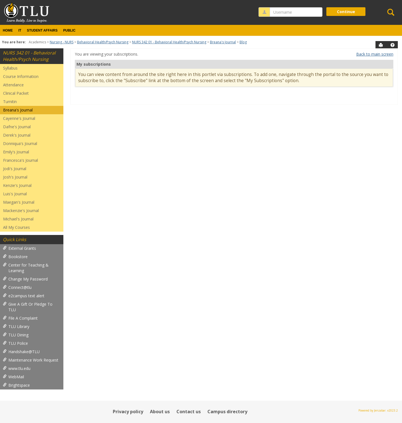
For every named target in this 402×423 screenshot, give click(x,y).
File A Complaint (20, 318)
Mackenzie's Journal (21, 210)
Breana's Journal (223, 42)
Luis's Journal (15, 193)
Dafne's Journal (17, 126)
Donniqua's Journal (20, 143)
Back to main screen (374, 54)
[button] (392, 45)
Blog (243, 42)
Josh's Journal (15, 177)
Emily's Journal (16, 152)
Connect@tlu (17, 287)
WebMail (13, 376)
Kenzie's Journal (17, 185)
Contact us (188, 411)
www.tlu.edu (16, 368)
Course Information (21, 76)
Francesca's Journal (20, 160)
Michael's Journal (18, 219)
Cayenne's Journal (19, 118)
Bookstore (15, 256)
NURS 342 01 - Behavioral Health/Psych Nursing (169, 42)
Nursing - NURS (61, 42)
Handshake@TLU (21, 351)
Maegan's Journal (18, 202)
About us (160, 411)
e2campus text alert (23, 295)
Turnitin (10, 101)
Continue (346, 11)
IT (19, 30)
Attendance (13, 84)
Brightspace (16, 385)
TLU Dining (15, 335)
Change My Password (25, 279)
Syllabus (10, 68)
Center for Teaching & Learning (26, 267)
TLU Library (16, 326)
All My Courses (16, 227)
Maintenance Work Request (30, 360)
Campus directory (227, 411)
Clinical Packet (16, 93)
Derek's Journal (16, 135)
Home (8, 30)
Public (69, 30)
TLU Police (15, 343)
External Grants (19, 248)
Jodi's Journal (14, 168)
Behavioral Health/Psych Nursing (102, 42)
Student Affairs (42, 30)
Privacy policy (128, 411)
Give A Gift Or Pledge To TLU (27, 306)
